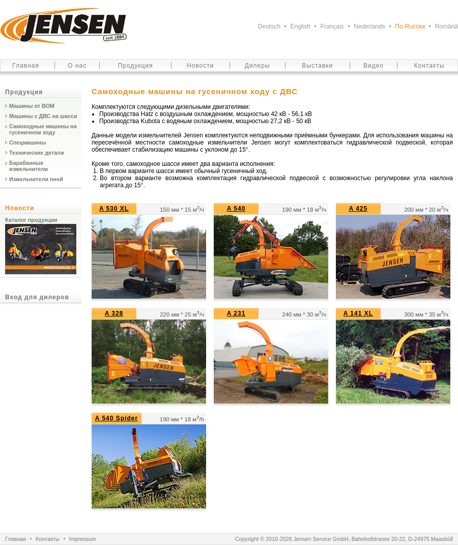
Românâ (446, 26)
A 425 (358, 208)
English (300, 26)
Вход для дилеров (37, 297)
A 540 (236, 208)
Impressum (82, 539)
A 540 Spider (116, 418)
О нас (77, 65)
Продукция (135, 65)
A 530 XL (114, 208)
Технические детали (36, 153)
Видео (373, 65)
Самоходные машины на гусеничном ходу (43, 129)
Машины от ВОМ (31, 106)
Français (332, 26)
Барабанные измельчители (28, 166)
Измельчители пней (36, 179)
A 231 (236, 313)
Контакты (429, 65)
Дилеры (257, 65)
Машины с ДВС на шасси (43, 116)
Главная (25, 65)
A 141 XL (358, 313)
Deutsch (269, 26)
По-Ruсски (410, 26)
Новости (200, 65)
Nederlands (369, 26)
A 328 (114, 313)
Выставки (317, 65)
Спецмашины (27, 142)
